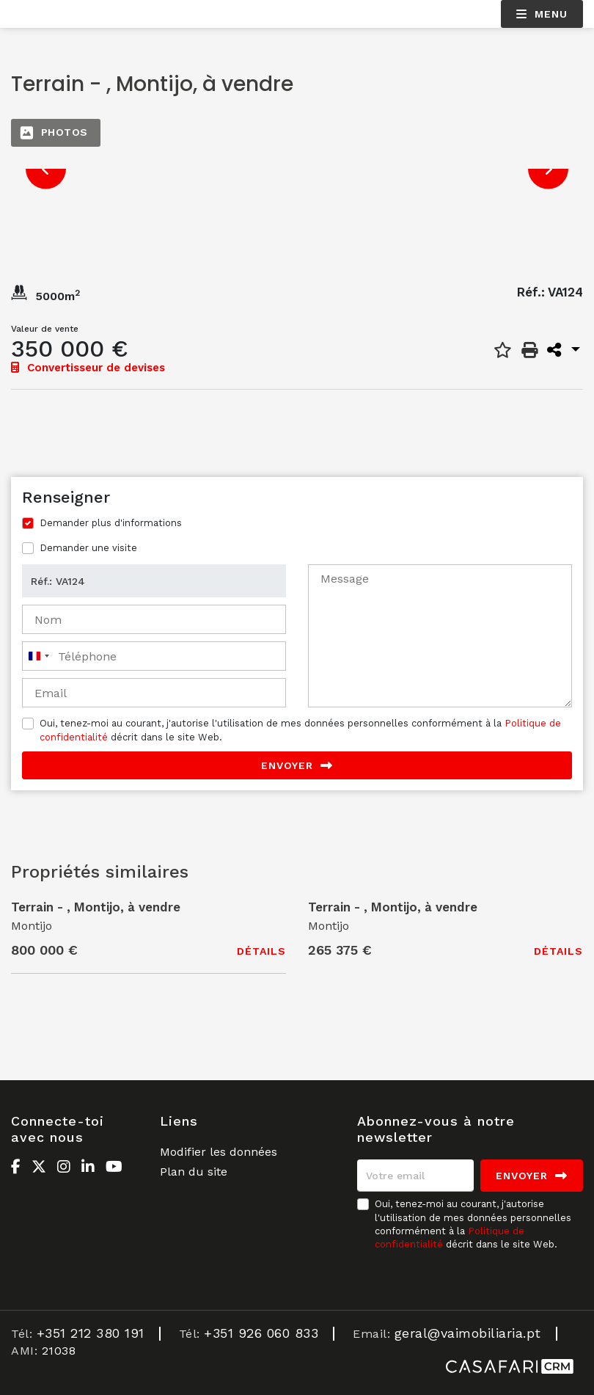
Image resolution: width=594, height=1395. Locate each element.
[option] (297, 169)
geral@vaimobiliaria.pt (468, 1333)
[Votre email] (415, 1175)
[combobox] (38, 656)
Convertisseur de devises (88, 367)
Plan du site (193, 1172)
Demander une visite (88, 547)
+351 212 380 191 (90, 1333)
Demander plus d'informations (111, 522)
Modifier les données (218, 1152)
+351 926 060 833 (261, 1333)
